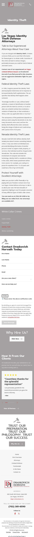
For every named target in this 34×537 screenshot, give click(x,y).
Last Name (5, 259)
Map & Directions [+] (17, 499)
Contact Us (17, 472)
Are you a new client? (9, 278)
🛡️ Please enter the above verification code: (17, 298)
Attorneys (17, 460)
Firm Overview (17, 457)
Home (17, 454)
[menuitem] (17, 219)
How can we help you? (9, 284)
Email (3, 272)
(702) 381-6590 (17, 506)
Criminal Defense (17, 463)
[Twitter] (19, 514)
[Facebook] (15, 514)
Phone (4, 266)
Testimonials (17, 466)
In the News (17, 469)
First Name (5, 253)
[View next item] (17, 402)
